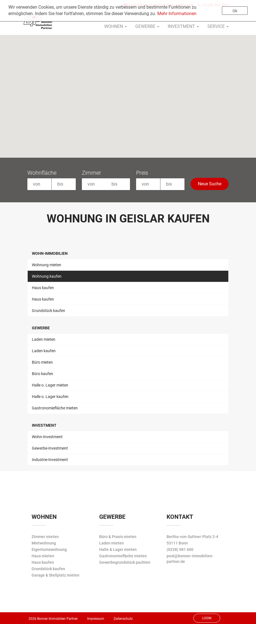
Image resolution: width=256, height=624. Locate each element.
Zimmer (91, 172)
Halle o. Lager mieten (50, 385)
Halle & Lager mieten (118, 549)
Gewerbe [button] (147, 26)
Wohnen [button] (115, 26)
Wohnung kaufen (46, 276)
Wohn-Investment (47, 437)
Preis (142, 172)
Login (207, 618)
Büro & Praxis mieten (117, 536)
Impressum (95, 619)
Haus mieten (43, 556)
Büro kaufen (42, 373)
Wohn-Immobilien (50, 253)
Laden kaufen (44, 351)
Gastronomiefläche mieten (55, 408)
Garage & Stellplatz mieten (55, 575)
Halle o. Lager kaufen (50, 396)
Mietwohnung (44, 543)
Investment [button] (183, 26)
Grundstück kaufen (48, 310)
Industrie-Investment (50, 459)
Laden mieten (43, 339)
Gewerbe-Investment (50, 448)
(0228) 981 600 (180, 549)
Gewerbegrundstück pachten (124, 562)
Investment (44, 425)
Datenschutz (123, 619)
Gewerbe (41, 328)
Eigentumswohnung (49, 549)
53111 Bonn (177, 543)
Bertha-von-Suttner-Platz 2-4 (192, 536)
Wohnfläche (41, 172)
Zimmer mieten (45, 536)
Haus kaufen (43, 287)
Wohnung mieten (46, 265)
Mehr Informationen (176, 13)
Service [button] (218, 26)
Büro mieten (42, 362)
